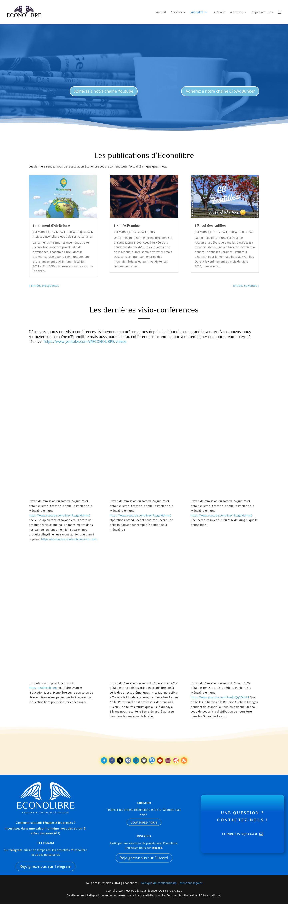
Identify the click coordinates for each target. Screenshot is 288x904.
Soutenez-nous (144, 822)
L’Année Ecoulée (127, 226)
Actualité (197, 12)
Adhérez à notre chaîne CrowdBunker (220, 91)
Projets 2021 (84, 232)
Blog (71, 232)
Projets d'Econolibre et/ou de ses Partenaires (63, 236)
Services (176, 12)
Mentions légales (191, 883)
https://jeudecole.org (43, 688)
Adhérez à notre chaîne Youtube (103, 91)
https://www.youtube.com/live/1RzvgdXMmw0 (59, 515)
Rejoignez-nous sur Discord (144, 858)
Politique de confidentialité (159, 883)
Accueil (161, 12)
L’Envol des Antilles (210, 226)
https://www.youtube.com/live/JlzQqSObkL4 (220, 697)
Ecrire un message (239, 834)
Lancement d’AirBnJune (51, 226)
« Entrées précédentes (44, 285)
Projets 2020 (246, 232)
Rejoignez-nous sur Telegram (45, 866)
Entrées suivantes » (246, 285)
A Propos (236, 12)
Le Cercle (219, 12)
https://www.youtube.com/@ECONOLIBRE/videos (85, 341)
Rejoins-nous (261, 12)
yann (41, 232)
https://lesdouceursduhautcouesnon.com (69, 539)
